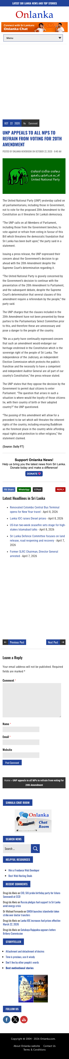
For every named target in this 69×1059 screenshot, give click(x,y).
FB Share (9, 489)
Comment (33, 123)
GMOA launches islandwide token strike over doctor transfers (31, 913)
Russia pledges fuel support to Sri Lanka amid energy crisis (31, 904)
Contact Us (49, 1046)
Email (6, 737)
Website (7, 749)
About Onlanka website (27, 1046)
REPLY (60, 489)
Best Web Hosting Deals (20, 876)
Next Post (53, 642)
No (24, 123)
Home (7, 780)
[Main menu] (33, 38)
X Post (37, 489)
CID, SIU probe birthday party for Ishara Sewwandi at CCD (31, 895)
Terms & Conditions (34, 1049)
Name (7, 724)
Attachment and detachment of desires (25, 951)
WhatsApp (24, 489)
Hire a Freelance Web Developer (23, 870)
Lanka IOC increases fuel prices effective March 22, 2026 (31, 922)
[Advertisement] (34, 80)
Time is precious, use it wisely (20, 957)
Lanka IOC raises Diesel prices (28, 518)
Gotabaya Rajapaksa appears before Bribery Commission (29, 931)
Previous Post (17, 642)
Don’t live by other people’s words (22, 962)
